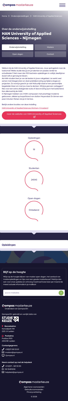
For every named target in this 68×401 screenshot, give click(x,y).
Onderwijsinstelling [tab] (17, 47)
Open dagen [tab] (17, 54)
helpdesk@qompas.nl (12, 372)
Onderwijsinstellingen (20, 16)
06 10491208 (8, 369)
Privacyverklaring (34, 392)
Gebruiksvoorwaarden (34, 389)
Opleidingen (9, 245)
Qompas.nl (8, 355)
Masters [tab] (50, 47)
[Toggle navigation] (62, 5)
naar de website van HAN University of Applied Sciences (34, 115)
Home (4, 16)
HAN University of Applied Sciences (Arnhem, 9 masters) (25, 108)
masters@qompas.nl (12, 352)
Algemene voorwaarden (34, 387)
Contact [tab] (50, 54)
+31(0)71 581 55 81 (10, 349)
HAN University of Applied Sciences (47, 16)
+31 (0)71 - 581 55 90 (11, 366)
